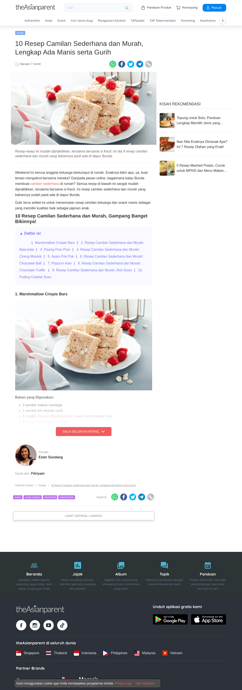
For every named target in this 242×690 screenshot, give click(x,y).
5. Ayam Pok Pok (61, 255)
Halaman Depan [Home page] (24, 484)
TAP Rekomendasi (163, 21)
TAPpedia (137, 21)
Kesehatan (208, 21)
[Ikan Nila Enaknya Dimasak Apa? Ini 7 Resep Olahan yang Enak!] (194, 143)
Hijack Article (66, 496)
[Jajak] (77, 574)
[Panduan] (208, 574)
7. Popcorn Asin (60, 262)
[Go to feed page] (35, 9)
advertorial (50, 496)
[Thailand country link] (56, 651)
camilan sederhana (44, 182)
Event (62, 21)
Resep (20, 31)
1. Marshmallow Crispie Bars (53, 241)
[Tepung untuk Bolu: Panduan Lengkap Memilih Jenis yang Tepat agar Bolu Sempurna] (194, 119)
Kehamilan (32, 21)
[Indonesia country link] (85, 651)
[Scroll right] (222, 20)
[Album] (121, 574)
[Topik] (164, 574)
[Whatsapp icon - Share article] (112, 62)
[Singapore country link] (27, 651)
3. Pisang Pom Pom (55, 248)
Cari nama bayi (82, 21)
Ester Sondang (51, 456)
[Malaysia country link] (145, 651)
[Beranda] (34, 574)
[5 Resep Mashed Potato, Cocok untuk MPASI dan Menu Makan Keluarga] (194, 166)
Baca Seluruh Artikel (83, 430)
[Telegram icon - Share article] (139, 62)
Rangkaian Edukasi (112, 21)
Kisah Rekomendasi (180, 103)
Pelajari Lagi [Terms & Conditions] (123, 683)
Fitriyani (38, 472)
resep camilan (32, 496)
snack (18, 496)
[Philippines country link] (115, 651)
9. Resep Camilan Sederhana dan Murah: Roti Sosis (92, 269)
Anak (48, 21)
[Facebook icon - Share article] (121, 62)
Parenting (188, 21)
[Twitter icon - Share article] (130, 62)
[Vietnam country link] (172, 651)
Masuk (214, 7)
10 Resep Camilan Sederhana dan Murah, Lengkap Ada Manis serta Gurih (93, 484)
